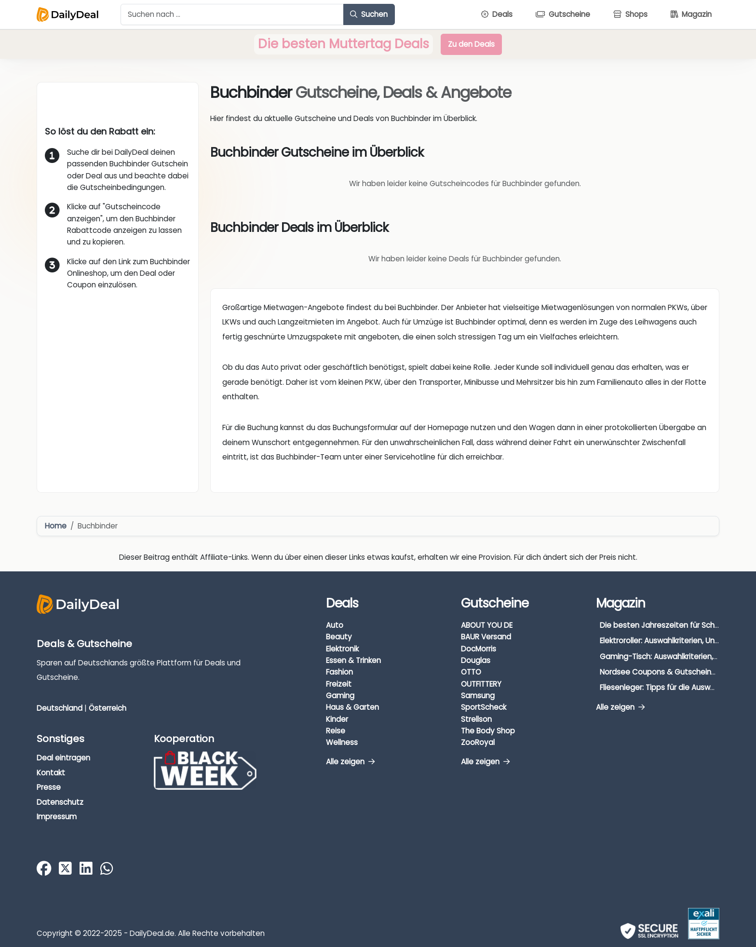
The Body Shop (488, 731)
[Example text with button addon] (232, 14)
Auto (334, 625)
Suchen (369, 14)
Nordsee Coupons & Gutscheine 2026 (667, 672)
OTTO (471, 672)
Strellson (476, 719)
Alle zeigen (350, 762)
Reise (335, 731)
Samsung (478, 695)
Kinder (337, 719)
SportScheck (483, 707)
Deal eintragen (63, 758)
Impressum (57, 817)
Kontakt (51, 773)
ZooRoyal (478, 742)
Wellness (342, 742)
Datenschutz (60, 802)
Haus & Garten (352, 707)
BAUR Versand (486, 637)
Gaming (340, 695)
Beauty (339, 637)
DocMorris (478, 649)
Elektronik (342, 649)
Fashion (339, 672)
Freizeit (338, 684)
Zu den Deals (471, 44)
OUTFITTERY (481, 684)
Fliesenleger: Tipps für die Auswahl (660, 687)
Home (56, 526)
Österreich (107, 708)
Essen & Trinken (353, 660)
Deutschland (59, 708)
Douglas (475, 660)
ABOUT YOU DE (487, 625)
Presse (49, 787)
